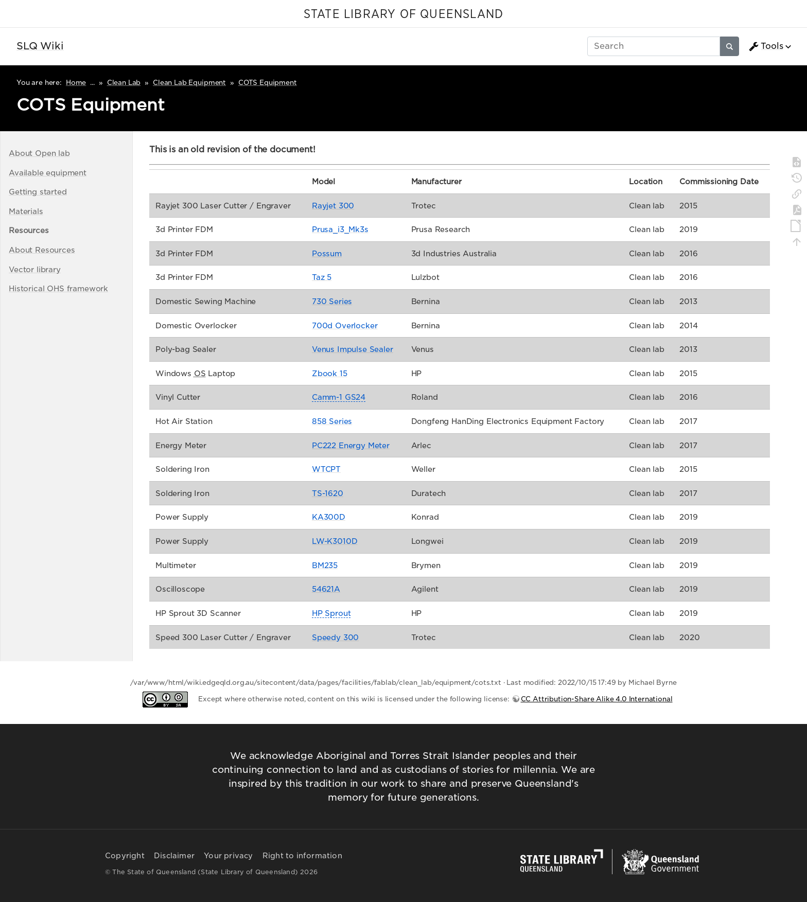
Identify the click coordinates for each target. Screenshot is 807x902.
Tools (766, 46)
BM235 (325, 565)
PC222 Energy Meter (351, 445)
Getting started (38, 191)
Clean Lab (124, 82)
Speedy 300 (335, 637)
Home (76, 82)
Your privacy (228, 856)
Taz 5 (321, 277)
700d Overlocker (345, 325)
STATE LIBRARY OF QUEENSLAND (403, 14)
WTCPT (326, 469)
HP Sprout (331, 613)
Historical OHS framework (58, 288)
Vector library (35, 269)
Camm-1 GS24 (338, 397)
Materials (26, 211)
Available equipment (47, 172)
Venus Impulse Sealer (352, 349)
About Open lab (39, 153)
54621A (326, 589)
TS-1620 (327, 493)
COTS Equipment (267, 82)
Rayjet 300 (333, 205)
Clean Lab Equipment (189, 82)
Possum (327, 253)
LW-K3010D (335, 541)
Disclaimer (174, 856)
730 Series (332, 301)
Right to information (302, 856)
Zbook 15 (329, 373)
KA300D (328, 516)
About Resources (42, 249)
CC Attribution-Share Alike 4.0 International (597, 699)
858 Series (332, 421)
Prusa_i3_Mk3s (340, 229)
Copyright (125, 856)
